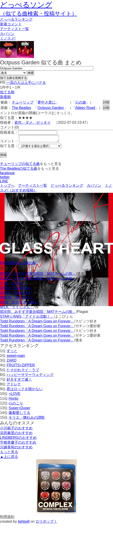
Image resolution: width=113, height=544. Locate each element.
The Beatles (21, 108)
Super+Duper (19, 409)
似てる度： (9, 147)
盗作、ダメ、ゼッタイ (32, 122)
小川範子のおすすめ (16, 429)
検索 (31, 73)
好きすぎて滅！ (19, 381)
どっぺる (16, 19)
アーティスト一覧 (32, 187)
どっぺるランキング (67, 187)
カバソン (7, 34)
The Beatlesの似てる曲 (18, 170)
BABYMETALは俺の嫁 (18, 264)
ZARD (11, 362)
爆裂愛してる (19, 414)
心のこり (16, 404)
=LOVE (14, 395)
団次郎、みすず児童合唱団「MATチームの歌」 (38, 275)
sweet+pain (16, 357)
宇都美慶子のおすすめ (18, 444)
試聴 (106, 102)
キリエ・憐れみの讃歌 (27, 419)
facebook (7, 174)
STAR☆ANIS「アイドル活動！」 (27, 318)
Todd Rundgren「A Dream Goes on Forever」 (37, 322)
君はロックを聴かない (25, 390)
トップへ (7, 187)
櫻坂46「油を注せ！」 (18, 299)
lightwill (24, 523)
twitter (5, 178)
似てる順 (7, 92)
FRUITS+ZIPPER (21, 366)
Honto (13, 400)
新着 (11, 24)
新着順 (5, 97)
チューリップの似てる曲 (20, 165)
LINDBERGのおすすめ (18, 439)
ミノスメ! (7, 38)
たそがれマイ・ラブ (23, 371)
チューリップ (22, 102)
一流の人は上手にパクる (26, 83)
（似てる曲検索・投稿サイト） (38, 13)
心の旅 (80, 102)
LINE (4, 182)
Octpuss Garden (51, 108)
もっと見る (9, 453)
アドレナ (14, 385)
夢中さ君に (47, 102)
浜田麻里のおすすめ (16, 434)
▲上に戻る (9, 458)
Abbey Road (85, 108)
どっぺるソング (26, 5)
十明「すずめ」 (12, 284)
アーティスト (14, 29)
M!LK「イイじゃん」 (17, 308)
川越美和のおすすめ (16, 448)
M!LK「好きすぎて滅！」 (20, 303)
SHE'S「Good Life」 (16, 289)
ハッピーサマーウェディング (30, 376)
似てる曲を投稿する (13, 78)
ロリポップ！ (46, 523)
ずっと (12, 352)
